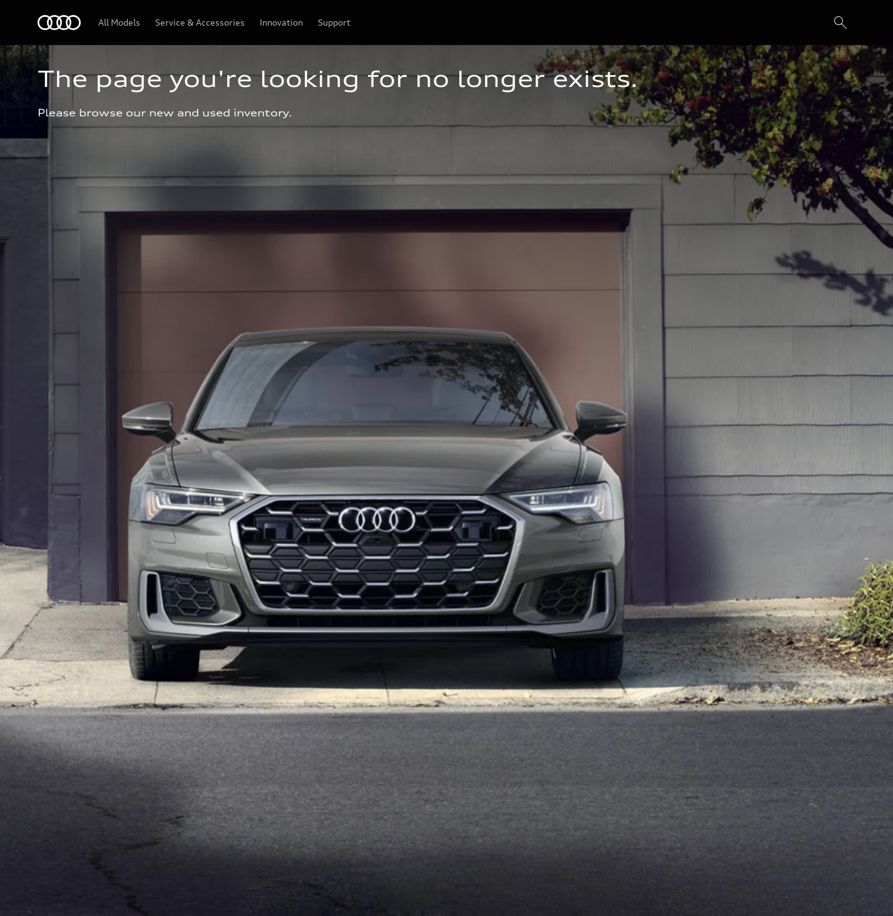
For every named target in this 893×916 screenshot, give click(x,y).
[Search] (840, 23)
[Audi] (59, 22)
